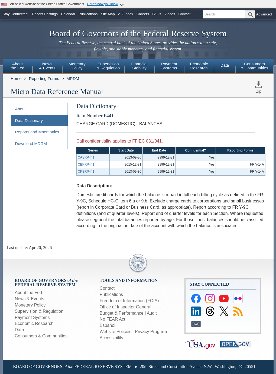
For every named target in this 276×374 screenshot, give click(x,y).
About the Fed (28, 292)
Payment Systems (32, 317)
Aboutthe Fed (17, 66)
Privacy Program (151, 331)
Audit (152, 313)
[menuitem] (18, 66)
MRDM (72, 78)
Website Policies (115, 331)
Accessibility (111, 338)
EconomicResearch (199, 66)
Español (107, 325)
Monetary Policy (30, 305)
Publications (88, 14)
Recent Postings (45, 14)
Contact (184, 14)
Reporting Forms (44, 78)
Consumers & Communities (254, 66)
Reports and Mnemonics (37, 132)
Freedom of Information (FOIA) (129, 300)
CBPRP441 (86, 164)
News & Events (29, 298)
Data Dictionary (29, 120)
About (20, 109)
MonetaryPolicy (77, 66)
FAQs (156, 14)
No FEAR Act (112, 319)
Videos (169, 14)
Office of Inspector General (125, 307)
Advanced (264, 14)
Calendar (68, 14)
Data (224, 65)
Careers (143, 14)
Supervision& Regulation (108, 66)
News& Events (47, 66)
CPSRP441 (86, 171)
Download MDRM (31, 143)
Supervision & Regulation (39, 311)
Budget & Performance (122, 313)
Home (16, 78)
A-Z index (125, 14)
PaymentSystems (169, 66)
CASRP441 (86, 157)
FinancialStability (139, 66)
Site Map (108, 14)
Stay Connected (15, 14)
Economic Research (34, 323)
